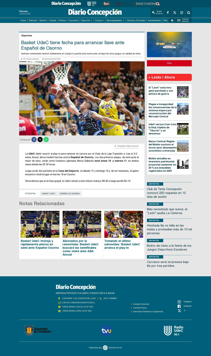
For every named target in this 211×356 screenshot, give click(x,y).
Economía (73, 20)
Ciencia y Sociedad (136, 20)
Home (23, 20)
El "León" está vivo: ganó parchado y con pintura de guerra (161, 90)
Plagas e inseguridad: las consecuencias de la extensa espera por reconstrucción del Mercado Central (162, 110)
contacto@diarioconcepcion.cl (78, 303)
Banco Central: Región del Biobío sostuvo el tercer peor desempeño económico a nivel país (163, 146)
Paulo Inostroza (33, 59)
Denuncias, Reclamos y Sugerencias (148, 312)
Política (62, 20)
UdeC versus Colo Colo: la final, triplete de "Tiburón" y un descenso (163, 129)
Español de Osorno (70, 194)
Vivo (169, 63)
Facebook (184, 306)
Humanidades (154, 20)
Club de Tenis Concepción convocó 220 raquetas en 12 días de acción (166, 193)
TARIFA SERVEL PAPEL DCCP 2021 (76, 311)
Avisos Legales (157, 12)
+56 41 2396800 (110, 298)
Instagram (185, 302)
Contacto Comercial (141, 304)
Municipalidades (114, 20)
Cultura (98, 20)
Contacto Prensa (139, 308)
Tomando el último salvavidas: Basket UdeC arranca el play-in (122, 244)
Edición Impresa (183, 20)
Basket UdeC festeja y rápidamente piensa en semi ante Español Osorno (40, 244)
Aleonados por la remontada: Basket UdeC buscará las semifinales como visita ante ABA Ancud (81, 247)
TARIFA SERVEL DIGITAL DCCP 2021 (77, 307)
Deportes (85, 20)
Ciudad (52, 20)
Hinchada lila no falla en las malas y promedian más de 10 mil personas (169, 229)
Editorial (33, 20)
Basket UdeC (48, 194)
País (165, 20)
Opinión (43, 20)
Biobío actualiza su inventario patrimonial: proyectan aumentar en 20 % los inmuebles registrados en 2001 (162, 164)
